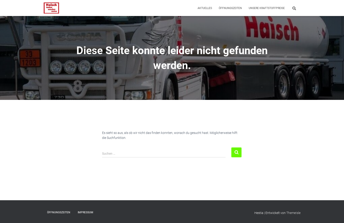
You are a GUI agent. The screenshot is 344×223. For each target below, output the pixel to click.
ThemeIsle (293, 213)
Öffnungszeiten (230, 8)
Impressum (85, 212)
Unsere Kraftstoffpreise (267, 8)
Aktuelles (205, 8)
